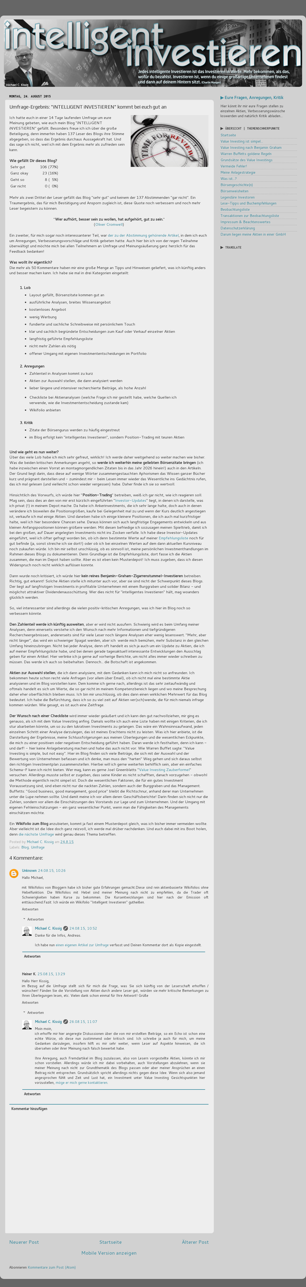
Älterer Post (195, 1241)
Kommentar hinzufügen (29, 1108)
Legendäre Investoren (237, 197)
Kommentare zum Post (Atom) (52, 1267)
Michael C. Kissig (48, 928)
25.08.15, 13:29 (51, 973)
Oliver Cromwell (109, 224)
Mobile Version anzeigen (109, 1252)
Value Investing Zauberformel (164, 769)
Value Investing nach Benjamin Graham (251, 147)
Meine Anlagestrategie (237, 172)
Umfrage (38, 847)
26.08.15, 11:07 (83, 1021)
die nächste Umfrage (36, 834)
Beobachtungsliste (235, 209)
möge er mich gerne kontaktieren (81, 1082)
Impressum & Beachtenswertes (245, 221)
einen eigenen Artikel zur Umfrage (82, 944)
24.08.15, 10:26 (52, 870)
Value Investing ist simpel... (241, 141)
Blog (25, 847)
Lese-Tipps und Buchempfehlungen (248, 203)
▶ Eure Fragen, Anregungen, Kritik (251, 97)
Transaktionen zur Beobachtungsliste (249, 215)
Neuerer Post (24, 1241)
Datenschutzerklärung (237, 227)
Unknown (29, 870)
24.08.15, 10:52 (83, 928)
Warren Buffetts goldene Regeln (246, 153)
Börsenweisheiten (234, 190)
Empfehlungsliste (173, 538)
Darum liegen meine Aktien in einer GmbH (253, 234)
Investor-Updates (130, 500)
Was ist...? (228, 178)
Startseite (110, 1241)
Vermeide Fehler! (233, 166)
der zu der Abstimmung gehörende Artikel (143, 235)
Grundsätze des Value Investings (246, 159)
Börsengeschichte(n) (236, 184)
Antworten (30, 909)
